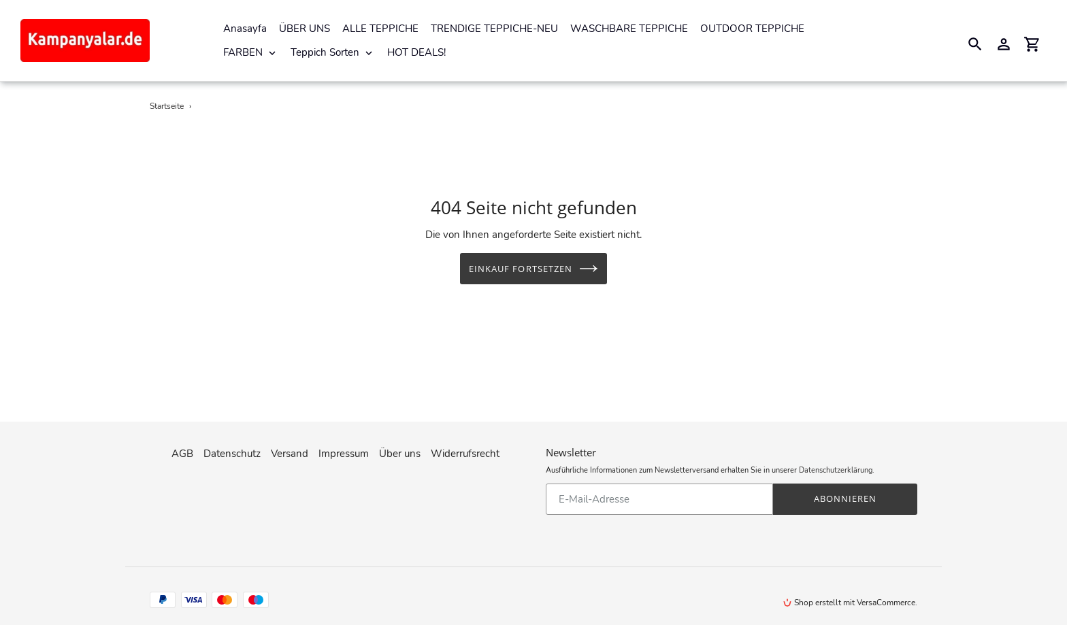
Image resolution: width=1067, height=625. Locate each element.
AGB (182, 449)
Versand (289, 449)
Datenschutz (232, 449)
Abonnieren (845, 494)
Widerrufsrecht (465, 449)
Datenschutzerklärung (835, 466)
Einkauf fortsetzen (533, 268)
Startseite (167, 106)
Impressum (343, 449)
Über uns (400, 449)
